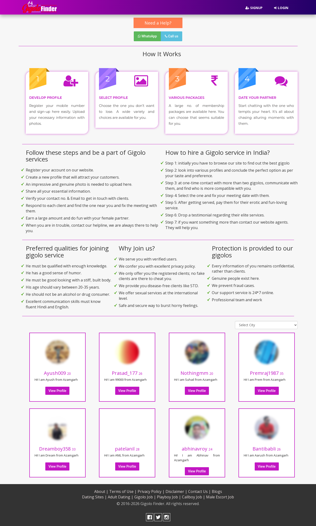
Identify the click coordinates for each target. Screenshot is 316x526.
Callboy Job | (193, 497)
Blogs (217, 491)
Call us (171, 36)
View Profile (57, 391)
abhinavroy (197, 449)
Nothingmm (197, 373)
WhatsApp (147, 36)
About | (101, 491)
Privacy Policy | (151, 491)
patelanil (127, 449)
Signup (254, 7)
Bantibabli (267, 449)
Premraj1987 (267, 373)
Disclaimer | (176, 491)
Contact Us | (199, 491)
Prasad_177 (127, 373)
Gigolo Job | (145, 497)
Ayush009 (57, 373)
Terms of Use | (123, 491)
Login (281, 7)
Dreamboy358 (57, 449)
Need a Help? (158, 23)
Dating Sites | (94, 497)
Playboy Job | (169, 497)
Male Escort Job (220, 497)
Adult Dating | (120, 497)
